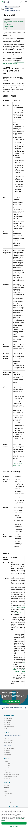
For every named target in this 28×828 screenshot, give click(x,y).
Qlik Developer (7, 720)
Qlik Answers (7, 750)
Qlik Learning (7, 724)
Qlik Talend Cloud (8, 740)
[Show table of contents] (3, 6)
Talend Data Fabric (8, 742)
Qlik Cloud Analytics (9, 748)
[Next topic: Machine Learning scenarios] (20, 708)
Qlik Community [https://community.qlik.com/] (13, 806)
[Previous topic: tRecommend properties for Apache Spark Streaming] (7, 708)
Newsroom (6, 799)
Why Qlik (6, 761)
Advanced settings (8, 26)
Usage (5, 28)
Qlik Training (7, 722)
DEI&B (5, 791)
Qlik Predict (7, 752)
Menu (26, 2)
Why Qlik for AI (7, 770)
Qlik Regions (7, 778)
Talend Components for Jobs (11, 6)
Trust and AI (7, 767)
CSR (5, 789)
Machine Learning (9, 8)
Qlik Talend (6, 738)
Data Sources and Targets (10, 776)
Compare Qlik (7, 772)
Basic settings (7, 24)
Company (6, 785)
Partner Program (8, 795)
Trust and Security (8, 763)
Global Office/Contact (9, 802)
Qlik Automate (7, 754)
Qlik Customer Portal (9, 726)
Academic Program (9, 793)
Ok (14, 823)
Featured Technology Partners (11, 774)
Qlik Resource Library (9, 728)
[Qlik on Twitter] (21, 806)
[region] (14, 818)
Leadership (7, 787)
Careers (6, 797)
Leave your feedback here (11, 701)
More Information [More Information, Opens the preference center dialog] (14, 826)
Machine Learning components (12, 10)
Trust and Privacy (8, 765)
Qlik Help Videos (8, 718)
